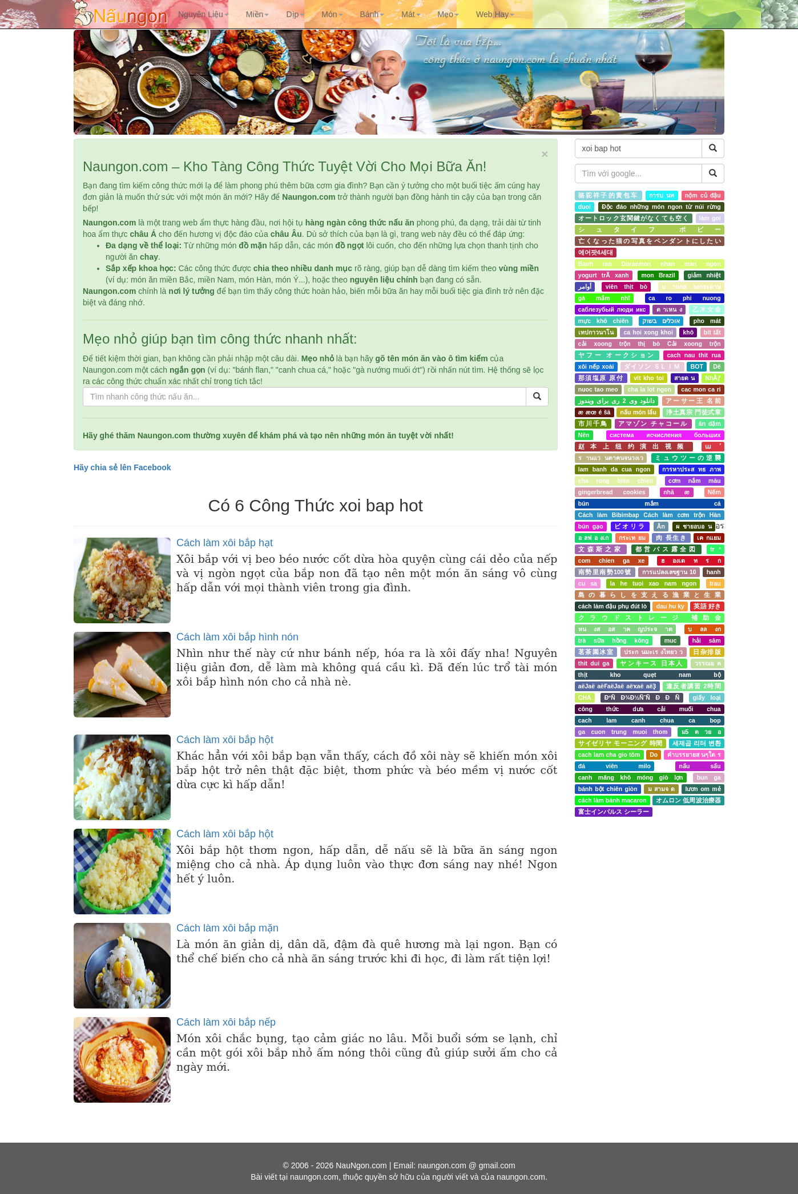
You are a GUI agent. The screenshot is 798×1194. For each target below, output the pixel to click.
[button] (203, 14)
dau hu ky (670, 606)
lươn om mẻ (702, 788)
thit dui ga (594, 663)
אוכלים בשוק (661, 320)
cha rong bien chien (615, 480)
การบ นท (661, 195)
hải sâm (706, 640)
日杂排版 (706, 651)
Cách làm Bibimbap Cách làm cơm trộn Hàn (649, 514)
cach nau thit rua (694, 355)
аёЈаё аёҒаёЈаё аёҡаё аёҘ (617, 686)
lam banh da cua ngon (614, 469)
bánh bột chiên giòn (608, 788)
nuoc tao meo (598, 389)
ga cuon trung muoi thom (623, 731)
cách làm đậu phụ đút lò (612, 606)
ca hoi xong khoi (647, 332)
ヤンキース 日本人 (651, 663)
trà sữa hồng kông (613, 640)
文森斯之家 (600, 549)
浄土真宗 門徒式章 (693, 412)
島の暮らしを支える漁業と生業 (649, 594)
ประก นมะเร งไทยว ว (653, 651)
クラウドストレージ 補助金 (649, 617)
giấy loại (707, 697)
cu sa (587, 583)
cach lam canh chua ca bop (649, 720)
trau (715, 583)
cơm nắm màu (694, 480)
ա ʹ (713, 446)
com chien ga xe (611, 560)
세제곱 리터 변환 (696, 743)
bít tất (712, 332)
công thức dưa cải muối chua (649, 708)
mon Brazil (658, 275)
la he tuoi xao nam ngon (653, 583)
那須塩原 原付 (600, 377)
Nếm (714, 492)
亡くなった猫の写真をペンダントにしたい (649, 240)
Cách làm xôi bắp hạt (224, 542)
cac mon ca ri (700, 389)
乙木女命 (706, 309)
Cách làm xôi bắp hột (224, 739)
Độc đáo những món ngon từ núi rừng (661, 206)
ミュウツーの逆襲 (688, 457)
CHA (584, 697)
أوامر (584, 286)
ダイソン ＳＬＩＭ (652, 366)
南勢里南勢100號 (605, 571)
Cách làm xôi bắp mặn (227, 928)
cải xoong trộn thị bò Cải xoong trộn (649, 343)
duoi (584, 206)
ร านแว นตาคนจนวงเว (610, 457)
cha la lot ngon (649, 389)
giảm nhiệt (704, 275)
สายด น (684, 377)
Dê (716, 366)
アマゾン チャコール (653, 423)
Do (654, 754)
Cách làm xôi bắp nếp (226, 1022)
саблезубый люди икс (612, 309)
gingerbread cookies (612, 492)
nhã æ (676, 492)
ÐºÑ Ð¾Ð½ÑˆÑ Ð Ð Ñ (642, 697)
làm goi (710, 218)
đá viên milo (614, 766)
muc (670, 640)
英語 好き (707, 606)
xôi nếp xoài (596, 366)
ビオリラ (630, 526)
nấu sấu (700, 766)
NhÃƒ (712, 377)
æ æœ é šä (594, 412)
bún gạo (590, 526)
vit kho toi (649, 377)
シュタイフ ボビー (649, 229)
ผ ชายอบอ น (694, 526)
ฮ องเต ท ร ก (691, 560)
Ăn (661, 526)
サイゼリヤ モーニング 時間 (620, 743)
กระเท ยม (632, 537)
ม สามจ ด (661, 788)
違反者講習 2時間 (693, 686)
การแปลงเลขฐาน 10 (669, 571)
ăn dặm (710, 423)
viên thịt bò (626, 286)
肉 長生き (671, 537)
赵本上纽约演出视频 (634, 446)
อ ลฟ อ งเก (593, 537)
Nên (584, 434)
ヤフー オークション (617, 355)
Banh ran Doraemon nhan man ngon (649, 263)
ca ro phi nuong (684, 298)
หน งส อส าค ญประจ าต (625, 629)
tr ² (715, 549)
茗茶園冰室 (596, 651)
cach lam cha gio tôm (609, 754)
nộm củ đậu (703, 195)
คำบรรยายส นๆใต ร (694, 754)
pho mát (707, 320)
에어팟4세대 (595, 252)
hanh (714, 571)
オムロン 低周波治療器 (688, 800)
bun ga (709, 777)
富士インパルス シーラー (613, 811)
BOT (697, 366)
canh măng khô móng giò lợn (630, 777)
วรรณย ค (708, 663)
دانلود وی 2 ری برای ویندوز (616, 400)
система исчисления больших (665, 434)
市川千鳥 (593, 423)
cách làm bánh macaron (612, 800)
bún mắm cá (649, 503)
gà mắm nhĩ (604, 298)
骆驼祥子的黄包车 (608, 195)
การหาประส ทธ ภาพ (691, 469)
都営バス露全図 (666, 549)
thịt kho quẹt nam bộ (649, 674)
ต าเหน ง (669, 309)
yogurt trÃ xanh (603, 275)
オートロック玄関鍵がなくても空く (633, 218)
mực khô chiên (603, 320)
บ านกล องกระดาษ (691, 286)
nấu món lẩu (638, 412)
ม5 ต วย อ (701, 731)
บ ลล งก (704, 629)
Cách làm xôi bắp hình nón (237, 637)
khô (688, 332)
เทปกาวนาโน (596, 332)
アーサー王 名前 (693, 400)
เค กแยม (708, 537)
